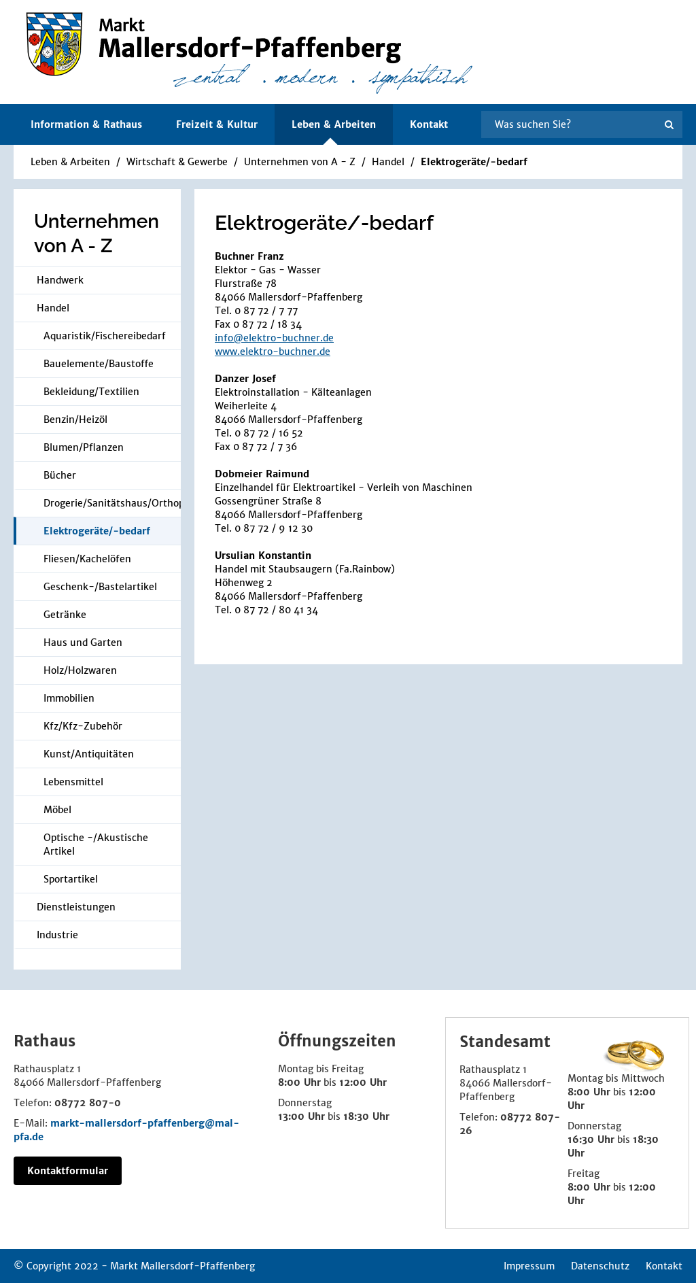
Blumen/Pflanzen (84, 447)
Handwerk (60, 280)
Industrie (57, 935)
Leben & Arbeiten (70, 162)
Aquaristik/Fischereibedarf (105, 336)
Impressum (529, 1266)
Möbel (57, 810)
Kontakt (429, 124)
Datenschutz (600, 1266)
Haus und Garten (83, 642)
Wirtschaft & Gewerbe (177, 162)
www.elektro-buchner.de (272, 351)
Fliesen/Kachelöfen (87, 559)
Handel (389, 162)
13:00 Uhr (301, 1116)
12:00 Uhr (363, 1082)
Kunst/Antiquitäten (89, 754)
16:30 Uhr (591, 1139)
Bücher (60, 475)
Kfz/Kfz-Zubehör (83, 726)
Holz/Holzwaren (80, 670)
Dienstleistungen (76, 907)
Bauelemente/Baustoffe (99, 364)
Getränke (65, 615)
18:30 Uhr (366, 1116)
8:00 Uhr (299, 1082)
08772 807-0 (87, 1103)
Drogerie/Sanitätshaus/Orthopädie (112, 503)
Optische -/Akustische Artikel (96, 844)
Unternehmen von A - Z (299, 162)
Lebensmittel (73, 782)
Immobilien (69, 698)
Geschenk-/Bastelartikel (100, 587)
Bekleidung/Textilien (91, 392)
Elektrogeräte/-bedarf (474, 162)
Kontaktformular (67, 1171)
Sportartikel (71, 879)
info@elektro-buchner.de (274, 338)
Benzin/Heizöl (75, 419)
